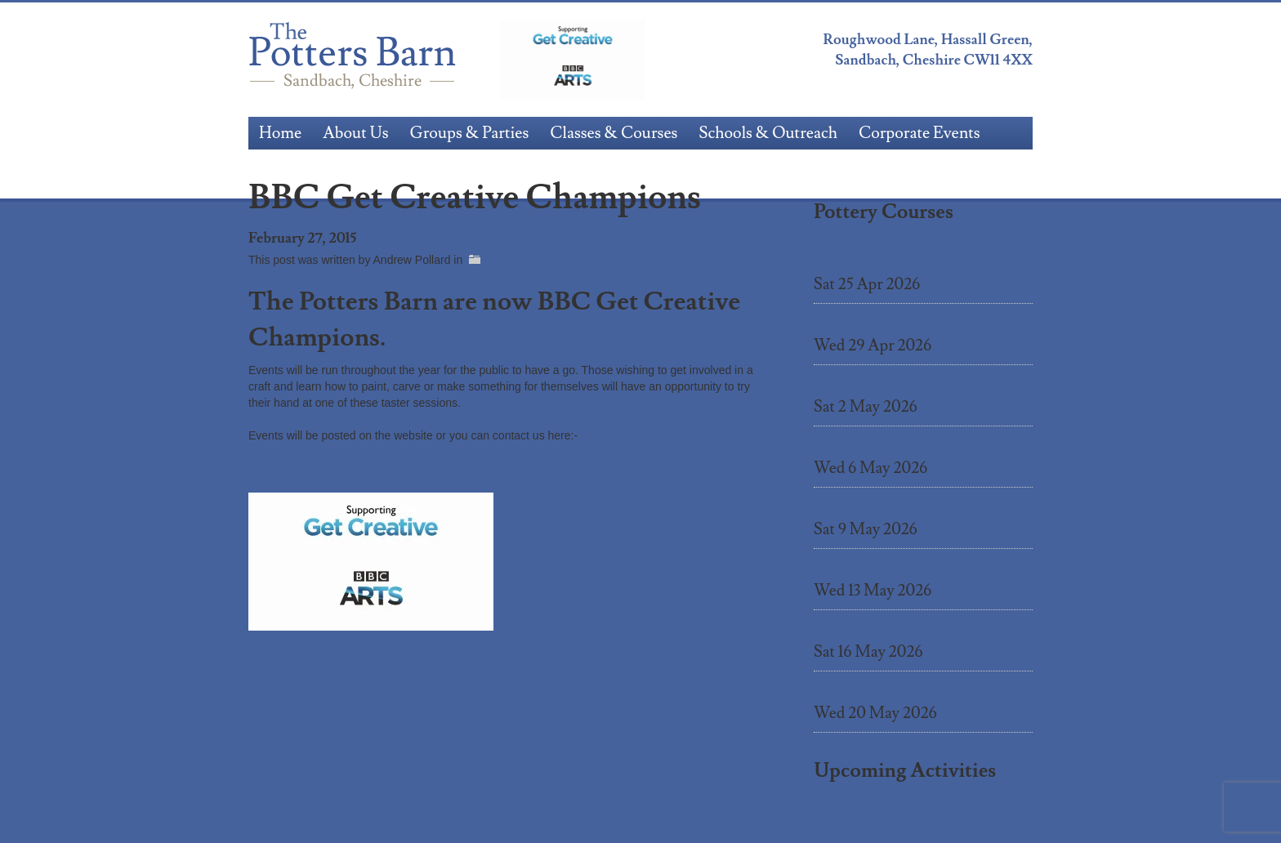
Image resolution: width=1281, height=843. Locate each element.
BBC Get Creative (572, 59)
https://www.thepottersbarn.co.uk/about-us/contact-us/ (397, 468)
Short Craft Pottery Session (899, 260)
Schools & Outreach (768, 133)
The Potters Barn (354, 59)
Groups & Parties (469, 133)
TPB (495, 259)
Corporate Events (919, 133)
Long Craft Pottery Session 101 (908, 321)
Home (280, 133)
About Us (355, 133)
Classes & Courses (613, 133)
